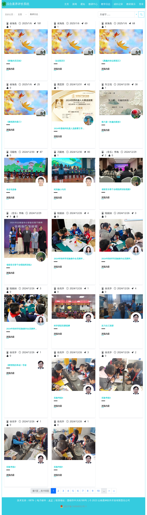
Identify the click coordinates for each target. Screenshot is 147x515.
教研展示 (131, 4)
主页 (66, 4)
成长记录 (118, 4)
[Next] (109, 491)
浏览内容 (10, 68)
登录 (141, 4)
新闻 (74, 4)
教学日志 (105, 4)
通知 (82, 4)
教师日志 (34, 14)
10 (98, 490)
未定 (50, 500)
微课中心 (93, 4)
